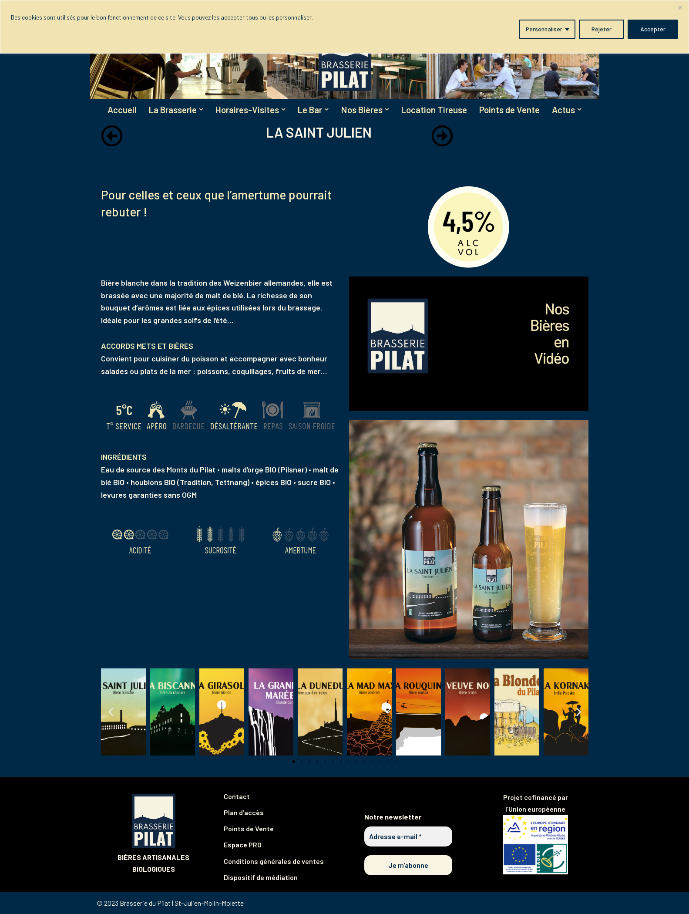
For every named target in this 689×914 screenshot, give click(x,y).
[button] (199, 110)
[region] (344, 27)
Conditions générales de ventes (274, 861)
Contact (237, 796)
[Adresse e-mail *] (408, 836)
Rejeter (602, 29)
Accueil (118, 110)
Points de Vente (512, 110)
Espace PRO (243, 845)
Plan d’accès (244, 813)
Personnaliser (544, 29)
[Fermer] (680, 7)
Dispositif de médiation (261, 877)
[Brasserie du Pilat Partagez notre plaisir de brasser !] (345, 58)
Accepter (652, 29)
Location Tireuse (436, 110)
